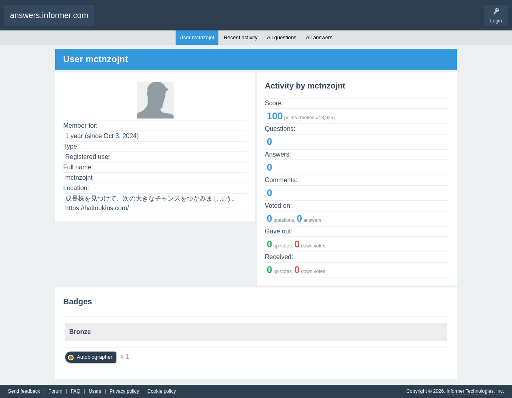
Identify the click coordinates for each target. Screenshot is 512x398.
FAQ (75, 391)
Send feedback (24, 391)
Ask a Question (141, 19)
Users (95, 391)
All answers (319, 37)
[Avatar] (155, 113)
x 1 (124, 356)
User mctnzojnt (197, 37)
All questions (281, 37)
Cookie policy (161, 391)
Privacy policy (124, 391)
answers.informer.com (49, 15)
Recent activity (241, 37)
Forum (55, 391)
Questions (112, 19)
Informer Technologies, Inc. (475, 391)
